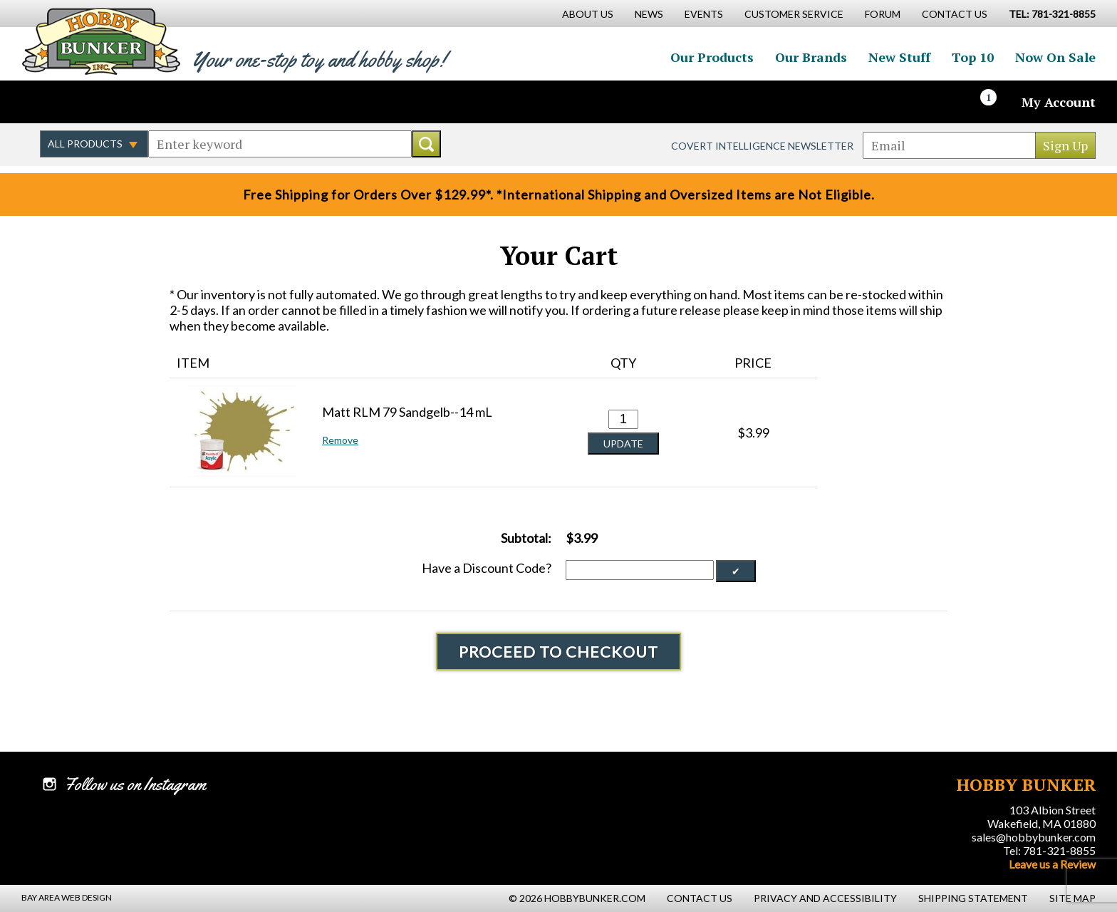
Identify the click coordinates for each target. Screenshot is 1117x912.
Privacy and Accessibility (825, 898)
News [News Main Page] (649, 14)
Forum (882, 14)
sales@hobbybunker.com (1034, 837)
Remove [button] (340, 440)
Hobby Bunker (100, 41)
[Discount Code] (640, 570)
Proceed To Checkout (558, 651)
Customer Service (793, 14)
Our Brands (811, 57)
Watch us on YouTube (145, 101)
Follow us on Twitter (84, 101)
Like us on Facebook (53, 101)
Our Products (712, 57)
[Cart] (996, 102)
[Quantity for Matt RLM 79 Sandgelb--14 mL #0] (623, 419)
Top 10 (973, 57)
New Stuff (899, 57)
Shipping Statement (973, 898)
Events (704, 14)
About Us (587, 14)
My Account (1059, 101)
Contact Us (954, 14)
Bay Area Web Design (66, 897)
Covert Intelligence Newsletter (762, 146)
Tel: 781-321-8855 (1049, 850)
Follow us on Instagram (114, 101)
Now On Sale (1055, 57)
